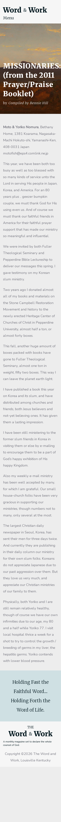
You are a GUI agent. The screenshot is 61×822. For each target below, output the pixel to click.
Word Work (25, 10)
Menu (8, 17)
